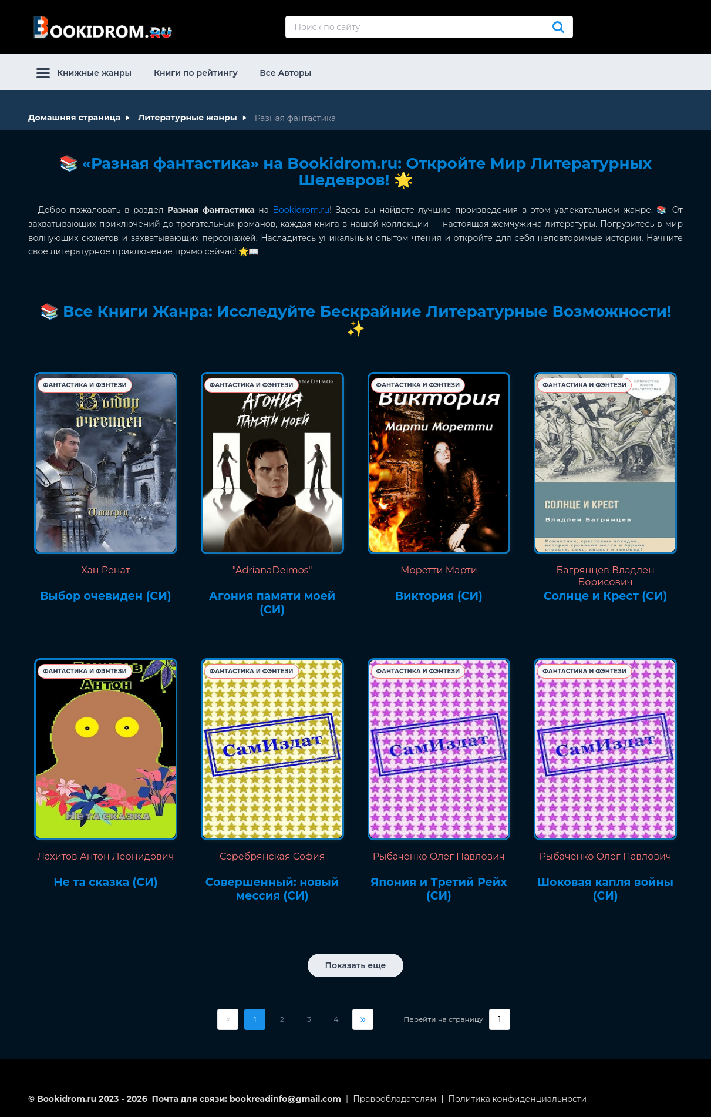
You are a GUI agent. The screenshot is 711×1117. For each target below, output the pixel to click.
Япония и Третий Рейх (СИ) (438, 889)
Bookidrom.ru (300, 209)
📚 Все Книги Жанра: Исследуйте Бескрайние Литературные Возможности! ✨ (356, 320)
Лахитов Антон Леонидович (105, 856)
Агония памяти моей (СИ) (272, 603)
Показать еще (355, 965)
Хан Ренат (105, 570)
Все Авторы (285, 73)
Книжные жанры (84, 73)
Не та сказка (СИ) (105, 882)
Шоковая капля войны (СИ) (605, 889)
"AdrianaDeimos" (272, 570)
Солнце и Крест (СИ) (605, 596)
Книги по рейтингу (196, 73)
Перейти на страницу (443, 1019)
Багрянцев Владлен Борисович (606, 576)
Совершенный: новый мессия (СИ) (272, 889)
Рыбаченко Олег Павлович (439, 856)
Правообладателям (394, 1099)
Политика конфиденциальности (518, 1099)
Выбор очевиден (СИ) (105, 596)
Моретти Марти (438, 570)
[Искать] (558, 27)
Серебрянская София (272, 856)
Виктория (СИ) (439, 596)
